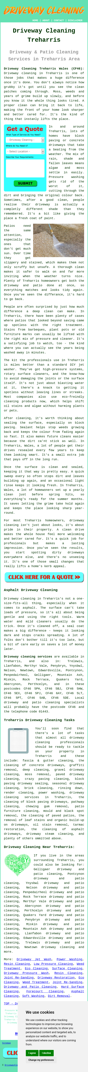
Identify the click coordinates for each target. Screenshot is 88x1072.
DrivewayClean (13, 1065)
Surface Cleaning (67, 968)
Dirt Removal (59, 996)
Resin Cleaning (17, 964)
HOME (35, 20)
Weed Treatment (36, 982)
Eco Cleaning (36, 968)
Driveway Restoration (56, 977)
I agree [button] (32, 1053)
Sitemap (6, 1043)
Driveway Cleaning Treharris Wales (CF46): (44, 68)
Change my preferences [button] (41, 1060)
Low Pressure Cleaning (53, 964)
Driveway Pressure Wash (26, 973)
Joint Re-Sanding (19, 977)
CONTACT (59, 20)
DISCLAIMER (75, 20)
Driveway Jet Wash (34, 959)
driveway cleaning (58, 947)
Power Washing (69, 959)
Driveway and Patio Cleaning (30, 987)
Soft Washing (33, 996)
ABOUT (46, 20)
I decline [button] (46, 1053)
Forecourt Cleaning (45, 991)
